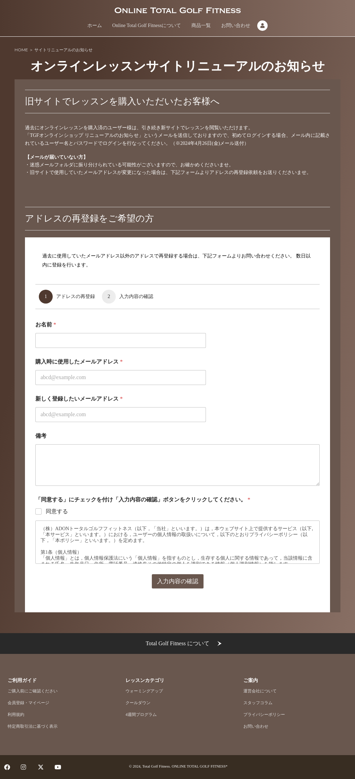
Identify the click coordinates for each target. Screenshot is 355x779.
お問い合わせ (235, 25)
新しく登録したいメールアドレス (79, 399)
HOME (21, 49)
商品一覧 (201, 25)
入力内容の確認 (177, 581)
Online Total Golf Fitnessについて (146, 25)
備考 (40, 436)
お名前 (45, 324)
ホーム (94, 25)
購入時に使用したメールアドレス (79, 362)
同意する (57, 511)
